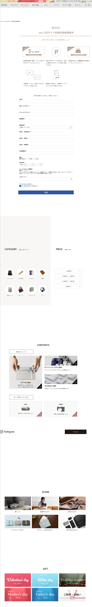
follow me (76, 432)
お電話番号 (23, 151)
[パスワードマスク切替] (71, 179)
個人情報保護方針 (26, 186)
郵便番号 (22, 119)
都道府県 (22, 125)
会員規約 (23, 184)
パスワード (23, 177)
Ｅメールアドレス (25, 112)
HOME (1, 21)
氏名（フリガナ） (25, 106)
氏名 (21, 99)
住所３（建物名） (24, 144)
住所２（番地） (24, 138)
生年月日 (21, 162)
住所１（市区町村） (25, 132)
